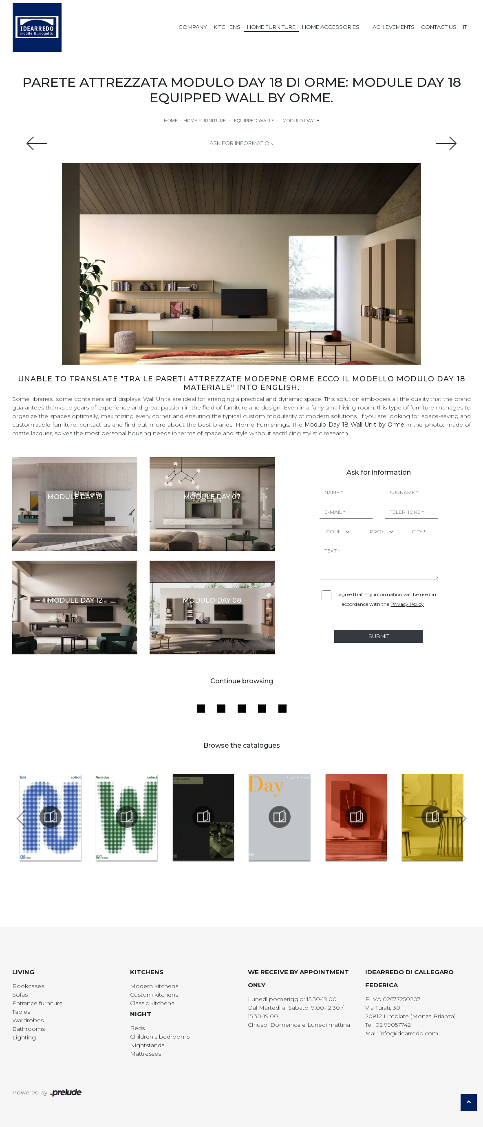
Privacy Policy (407, 604)
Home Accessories (330, 27)
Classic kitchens (152, 1003)
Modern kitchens (154, 986)
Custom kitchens (154, 994)
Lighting (24, 1037)
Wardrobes (28, 1020)
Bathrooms (28, 1028)
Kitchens (227, 27)
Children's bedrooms (160, 1036)
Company (193, 27)
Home (171, 120)
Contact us (439, 27)
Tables (21, 1011)
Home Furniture (271, 27)
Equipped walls (254, 120)
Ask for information (241, 143)
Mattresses (145, 1053)
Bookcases (28, 986)
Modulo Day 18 (300, 120)
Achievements (394, 27)
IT (465, 27)
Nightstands (147, 1045)
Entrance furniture (37, 1003)
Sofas (20, 994)
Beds (137, 1028)
